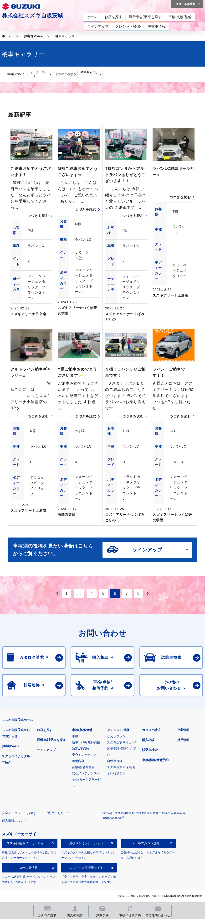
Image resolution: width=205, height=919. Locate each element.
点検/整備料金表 (83, 767)
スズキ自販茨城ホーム (17, 720)
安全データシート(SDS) (18, 813)
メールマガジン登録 (145, 843)
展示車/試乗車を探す (51, 740)
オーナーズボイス (38, 74)
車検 (75, 736)
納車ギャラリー (89, 74)
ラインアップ (46, 750)
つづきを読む (38, 216)
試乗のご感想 (64, 74)
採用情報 (183, 740)
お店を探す (44, 730)
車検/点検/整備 (82, 730)
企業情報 (183, 730)
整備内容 (78, 761)
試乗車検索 (150, 750)
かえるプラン (116, 736)
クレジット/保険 (118, 730)
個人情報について (14, 820)
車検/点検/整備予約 (155, 760)
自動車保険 (115, 761)
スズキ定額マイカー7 (122, 742)
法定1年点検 (80, 748)
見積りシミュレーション (86, 843)
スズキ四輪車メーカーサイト (27, 843)
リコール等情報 (27, 867)
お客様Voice (33, 36)
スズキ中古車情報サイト (86, 867)
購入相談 (148, 740)
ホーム (7, 36)
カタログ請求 (151, 730)
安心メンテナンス (84, 755)
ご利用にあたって (57, 813)
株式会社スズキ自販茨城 (32, 15)
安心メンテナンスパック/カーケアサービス (86, 780)
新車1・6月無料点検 (86, 742)
